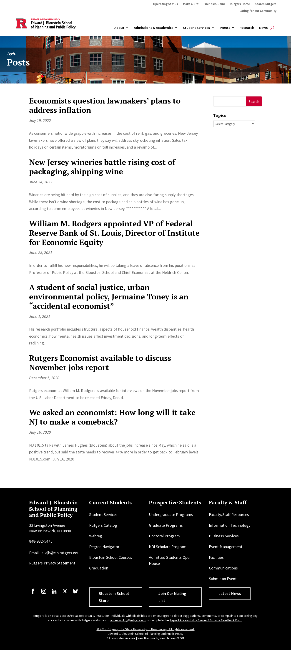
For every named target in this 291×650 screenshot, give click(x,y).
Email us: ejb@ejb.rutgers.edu (54, 552)
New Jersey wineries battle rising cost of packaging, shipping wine (102, 167)
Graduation (98, 568)
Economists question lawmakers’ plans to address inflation (105, 105)
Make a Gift (190, 4)
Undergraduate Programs (171, 514)
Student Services (196, 28)
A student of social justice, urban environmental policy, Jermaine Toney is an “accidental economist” (108, 296)
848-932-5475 (40, 541)
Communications (223, 568)
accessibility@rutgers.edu (128, 620)
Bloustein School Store (114, 597)
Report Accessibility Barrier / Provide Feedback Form (206, 620)
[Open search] (272, 28)
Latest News (229, 593)
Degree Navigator (104, 546)
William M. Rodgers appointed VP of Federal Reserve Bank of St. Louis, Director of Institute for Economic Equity (114, 232)
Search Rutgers (265, 4)
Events (224, 28)
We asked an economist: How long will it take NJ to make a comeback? (112, 417)
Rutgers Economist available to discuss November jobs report (100, 362)
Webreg (95, 536)
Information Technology (229, 525)
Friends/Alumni (214, 4)
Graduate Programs (166, 525)
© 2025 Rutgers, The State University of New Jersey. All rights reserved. (146, 629)
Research (247, 28)
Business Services (224, 536)
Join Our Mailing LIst (172, 597)
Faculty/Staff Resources (229, 514)
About (119, 28)
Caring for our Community (257, 11)
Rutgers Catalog (103, 525)
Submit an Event (223, 578)
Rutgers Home (240, 4)
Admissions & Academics (153, 28)
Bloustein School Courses (110, 557)
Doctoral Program (164, 536)
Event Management (225, 546)
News (263, 28)
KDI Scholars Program (167, 546)
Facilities (216, 557)
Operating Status (165, 4)
